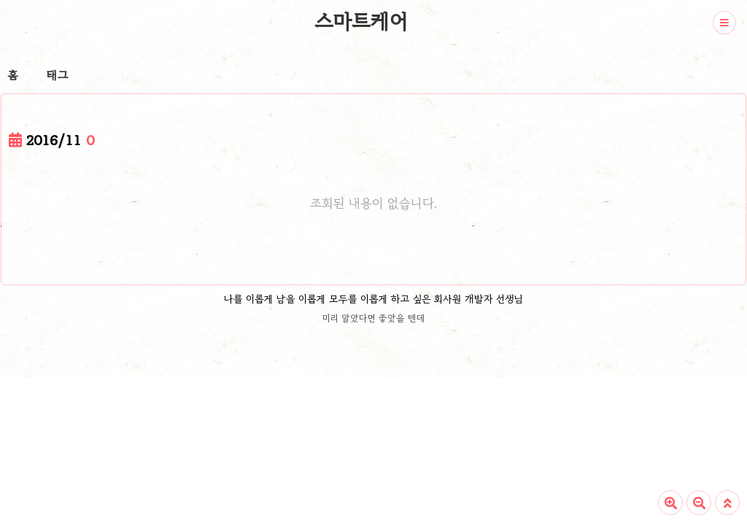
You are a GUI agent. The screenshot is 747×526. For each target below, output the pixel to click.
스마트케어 (361, 21)
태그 (57, 75)
